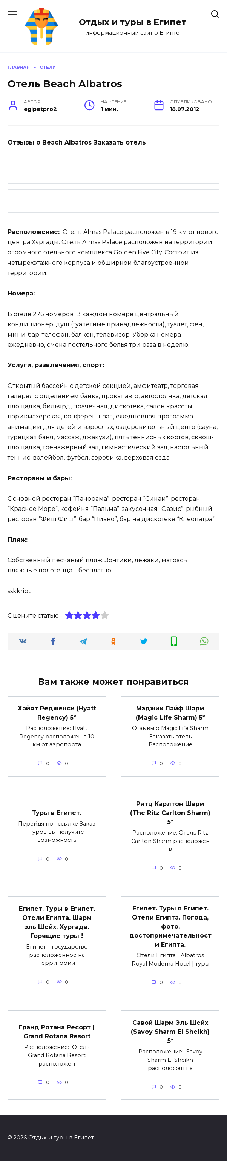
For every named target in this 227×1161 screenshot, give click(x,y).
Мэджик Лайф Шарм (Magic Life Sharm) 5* (170, 713)
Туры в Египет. (56, 813)
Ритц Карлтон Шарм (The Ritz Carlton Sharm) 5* (170, 813)
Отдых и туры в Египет (132, 22)
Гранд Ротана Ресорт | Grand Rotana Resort (57, 1032)
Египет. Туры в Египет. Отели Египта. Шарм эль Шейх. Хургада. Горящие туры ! (57, 922)
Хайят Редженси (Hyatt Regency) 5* (57, 713)
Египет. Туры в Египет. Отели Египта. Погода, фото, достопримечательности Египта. (170, 926)
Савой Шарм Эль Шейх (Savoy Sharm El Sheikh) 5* (170, 1031)
